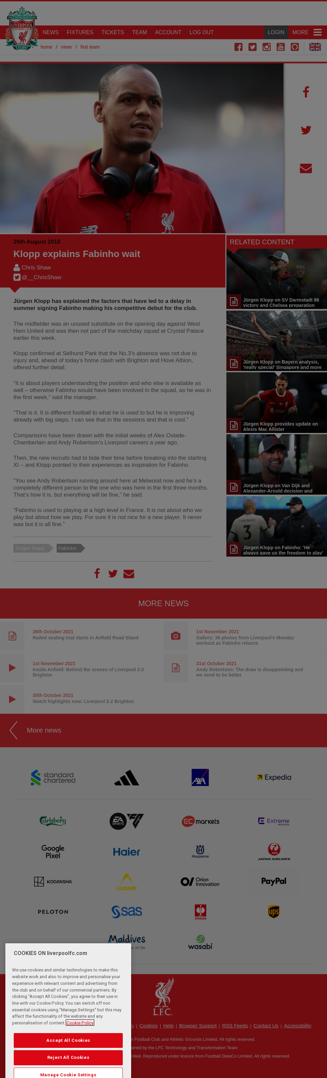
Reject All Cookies (68, 1069)
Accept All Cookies (68, 1052)
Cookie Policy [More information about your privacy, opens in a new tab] (80, 1034)
